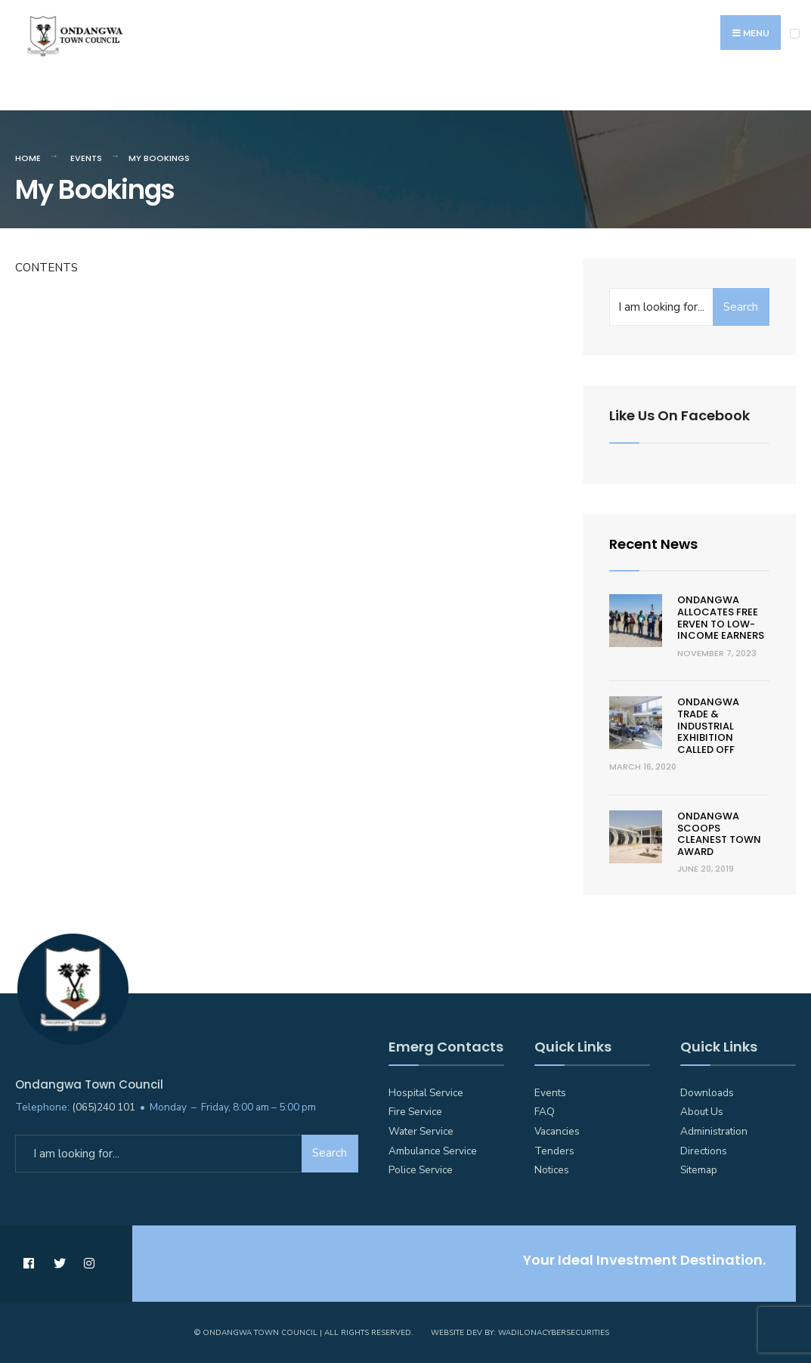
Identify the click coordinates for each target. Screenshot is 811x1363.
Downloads (707, 1093)
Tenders (554, 1151)
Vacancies (557, 1131)
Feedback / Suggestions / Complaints (593, 93)
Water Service (420, 1131)
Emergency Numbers (77, 93)
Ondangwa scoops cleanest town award (719, 834)
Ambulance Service (432, 1151)
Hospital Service (425, 1093)
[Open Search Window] (791, 92)
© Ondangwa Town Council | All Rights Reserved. (303, 1332)
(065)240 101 (103, 1107)
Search (740, 306)
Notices (551, 1170)
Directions (703, 1151)
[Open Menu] (795, 34)
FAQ (544, 1111)
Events (86, 158)
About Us (701, 1111)
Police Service (420, 1170)
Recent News (653, 543)
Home (28, 158)
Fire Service (415, 1111)
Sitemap (698, 1170)
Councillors (297, 93)
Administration (714, 1131)
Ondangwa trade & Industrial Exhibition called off (708, 725)
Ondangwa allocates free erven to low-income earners (720, 618)
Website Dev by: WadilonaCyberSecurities (520, 1332)
